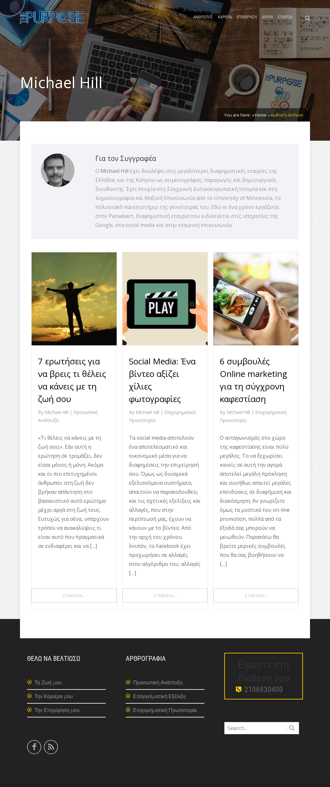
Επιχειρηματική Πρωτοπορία (165, 710)
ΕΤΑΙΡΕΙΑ (285, 16)
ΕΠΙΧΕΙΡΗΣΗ (247, 16)
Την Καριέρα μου (53, 696)
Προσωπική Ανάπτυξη (157, 682)
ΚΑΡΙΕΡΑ (225, 16)
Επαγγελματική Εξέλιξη (159, 696)
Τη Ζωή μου (48, 682)
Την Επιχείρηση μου (57, 710)
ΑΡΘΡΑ (267, 16)
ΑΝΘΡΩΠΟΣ (203, 16)
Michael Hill (57, 412)
